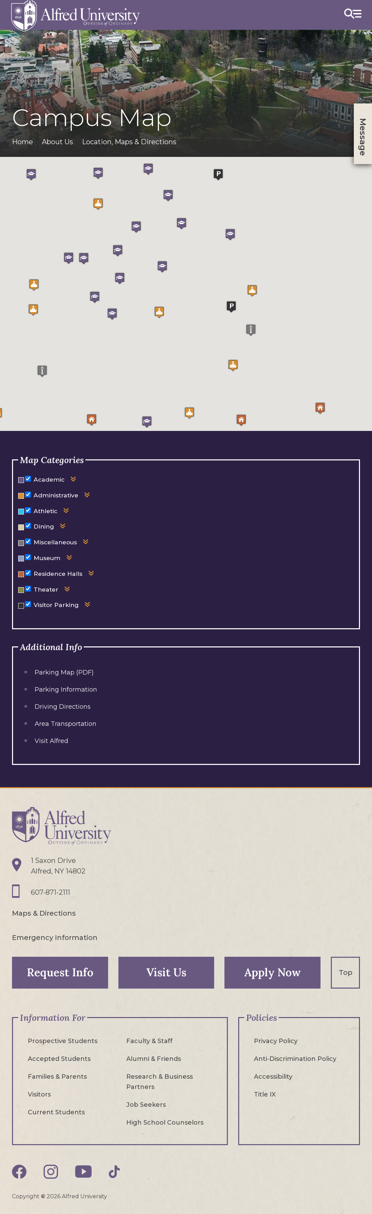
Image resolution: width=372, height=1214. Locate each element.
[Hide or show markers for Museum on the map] (28, 557)
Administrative (56, 495)
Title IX (265, 1094)
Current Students (56, 1112)
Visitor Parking (56, 604)
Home (22, 142)
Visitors (39, 1094)
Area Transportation (65, 724)
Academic (49, 479)
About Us (57, 142)
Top (345, 972)
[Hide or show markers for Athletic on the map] (28, 510)
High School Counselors (165, 1122)
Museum (47, 557)
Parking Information (66, 689)
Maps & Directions (44, 913)
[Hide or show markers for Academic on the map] (28, 479)
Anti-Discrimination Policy (295, 1058)
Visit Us (166, 972)
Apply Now (272, 972)
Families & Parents (57, 1076)
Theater (46, 589)
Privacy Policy (276, 1040)
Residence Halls (58, 573)
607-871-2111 (50, 893)
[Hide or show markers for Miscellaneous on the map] (28, 541)
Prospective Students (62, 1040)
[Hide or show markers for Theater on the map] (28, 589)
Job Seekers (146, 1104)
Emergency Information (54, 937)
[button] (189, 413)
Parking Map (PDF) (64, 672)
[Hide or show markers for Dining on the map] (28, 526)
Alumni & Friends (153, 1058)
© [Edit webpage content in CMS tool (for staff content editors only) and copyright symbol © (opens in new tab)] (43, 1196)
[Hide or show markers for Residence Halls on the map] (28, 573)
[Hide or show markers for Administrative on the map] (28, 494)
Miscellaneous (55, 542)
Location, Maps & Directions (129, 142)
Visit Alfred (51, 741)
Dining (44, 526)
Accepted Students (59, 1058)
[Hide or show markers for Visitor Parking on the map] (28, 604)
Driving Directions (63, 706)
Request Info (59, 972)
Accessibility (273, 1076)
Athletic (45, 511)
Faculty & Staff (149, 1040)
